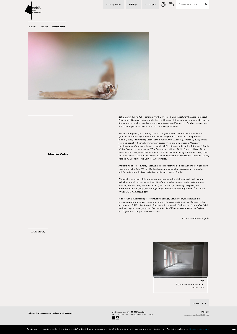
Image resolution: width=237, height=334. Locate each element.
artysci (44, 26)
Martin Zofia (58, 26)
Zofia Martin (124, 117)
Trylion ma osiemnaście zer (190, 284)
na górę (196, 303)
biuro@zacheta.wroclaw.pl (131, 314)
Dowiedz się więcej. (199, 329)
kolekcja (32, 26)
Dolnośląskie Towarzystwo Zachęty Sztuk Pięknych (50, 313)
